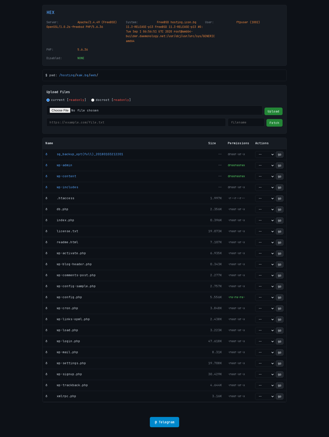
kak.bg (82, 75)
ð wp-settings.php (65, 363)
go (279, 154)
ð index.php (59, 220)
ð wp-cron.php (61, 308)
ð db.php (56, 209)
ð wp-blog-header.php (68, 264)
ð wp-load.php (61, 330)
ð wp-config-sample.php (70, 286)
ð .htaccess (59, 198)
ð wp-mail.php (61, 352)
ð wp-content (60, 176)
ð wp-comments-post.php (70, 275)
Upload (273, 111)
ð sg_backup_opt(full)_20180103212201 (84, 154)
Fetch (274, 123)
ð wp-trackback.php (66, 385)
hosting (68, 75)
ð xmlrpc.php (60, 396)
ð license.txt (61, 231)
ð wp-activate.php (65, 253)
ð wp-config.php (63, 297)
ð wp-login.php (62, 341)
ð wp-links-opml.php (67, 319)
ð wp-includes (61, 187)
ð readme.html (61, 242)
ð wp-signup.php (63, 374)
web (93, 75)
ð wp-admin (58, 165)
